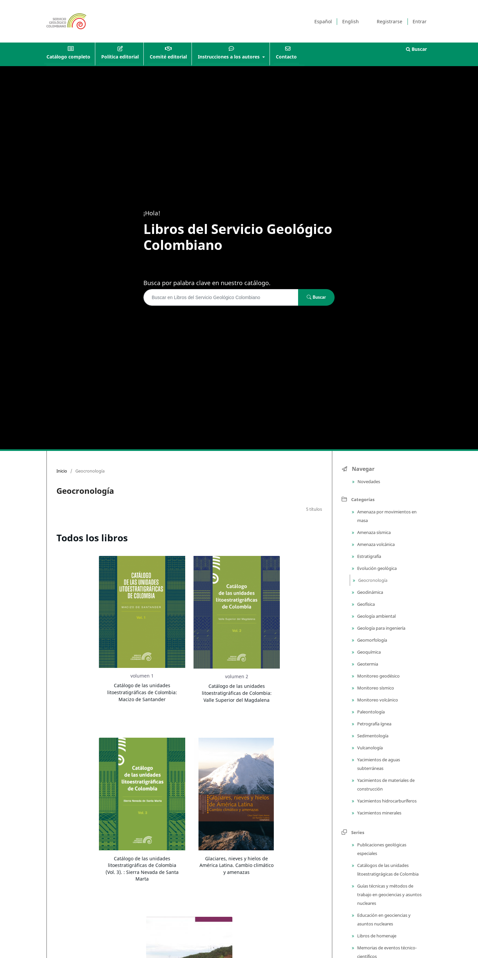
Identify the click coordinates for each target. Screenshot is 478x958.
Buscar (416, 49)
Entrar (420, 21)
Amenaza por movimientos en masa (386, 516)
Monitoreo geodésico (378, 676)
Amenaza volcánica (375, 544)
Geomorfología (371, 640)
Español (323, 21)
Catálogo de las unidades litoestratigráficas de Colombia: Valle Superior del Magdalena (237, 693)
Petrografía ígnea (373, 724)
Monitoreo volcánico (377, 700)
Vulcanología (369, 748)
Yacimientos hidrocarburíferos (386, 801)
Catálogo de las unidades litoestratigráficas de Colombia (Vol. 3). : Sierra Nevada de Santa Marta (142, 868)
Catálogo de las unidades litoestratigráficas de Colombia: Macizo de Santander (142, 692)
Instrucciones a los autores (229, 56)
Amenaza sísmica (373, 532)
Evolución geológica (376, 568)
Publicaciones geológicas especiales (381, 849)
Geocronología (372, 580)
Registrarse (389, 21)
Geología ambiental (376, 616)
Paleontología (370, 712)
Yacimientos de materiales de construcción (385, 784)
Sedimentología (372, 736)
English (350, 21)
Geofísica (365, 604)
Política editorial (120, 56)
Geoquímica (368, 652)
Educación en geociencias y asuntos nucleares (383, 919)
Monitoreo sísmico (375, 688)
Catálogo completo (68, 56)
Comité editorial (168, 56)
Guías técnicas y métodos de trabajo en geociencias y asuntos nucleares (389, 894)
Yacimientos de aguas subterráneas (378, 764)
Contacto (286, 56)
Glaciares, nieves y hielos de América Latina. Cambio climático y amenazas (236, 865)
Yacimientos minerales (378, 813)
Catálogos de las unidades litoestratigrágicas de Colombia (387, 869)
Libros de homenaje (376, 936)
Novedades (368, 481)
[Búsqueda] (220, 297)
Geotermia (367, 664)
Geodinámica (369, 592)
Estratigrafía (368, 556)
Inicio (61, 471)
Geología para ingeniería (380, 628)
